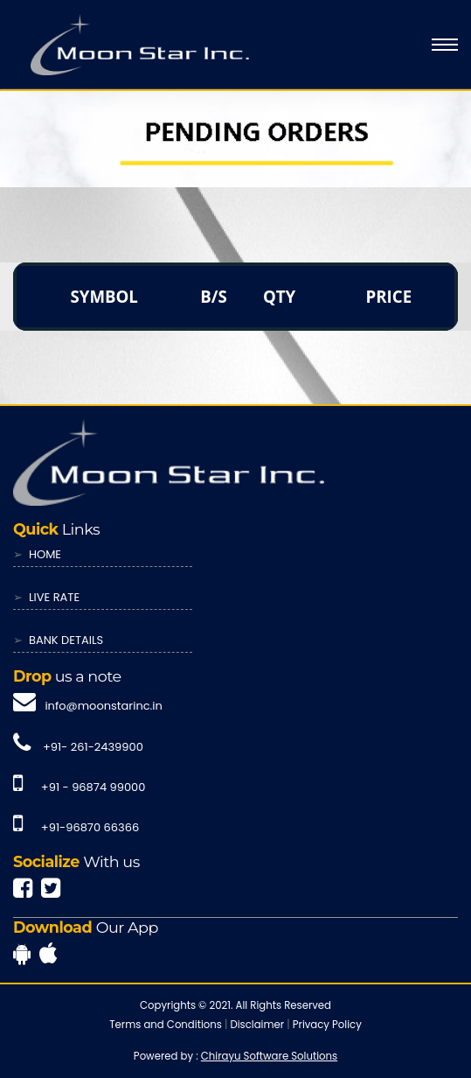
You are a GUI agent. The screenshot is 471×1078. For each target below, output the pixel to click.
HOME (45, 554)
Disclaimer (257, 1025)
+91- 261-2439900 (93, 746)
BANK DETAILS (66, 640)
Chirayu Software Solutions (269, 1056)
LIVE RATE (54, 597)
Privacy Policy (327, 1025)
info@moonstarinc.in (103, 705)
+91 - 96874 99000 (93, 787)
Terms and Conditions (165, 1025)
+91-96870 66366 (90, 827)
